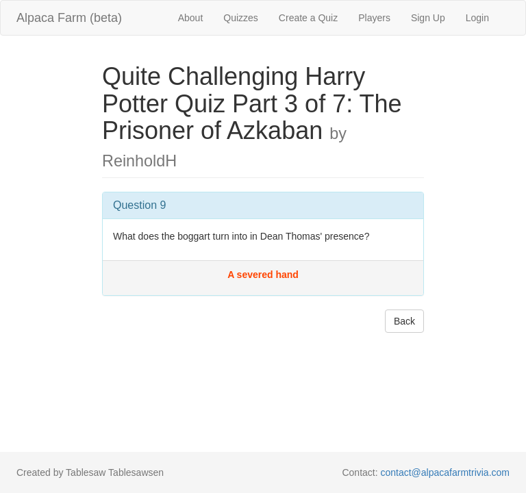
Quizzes (240, 17)
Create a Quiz (308, 17)
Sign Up (428, 17)
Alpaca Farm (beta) (69, 18)
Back (404, 321)
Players (374, 17)
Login (477, 17)
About (190, 17)
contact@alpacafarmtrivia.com (445, 472)
